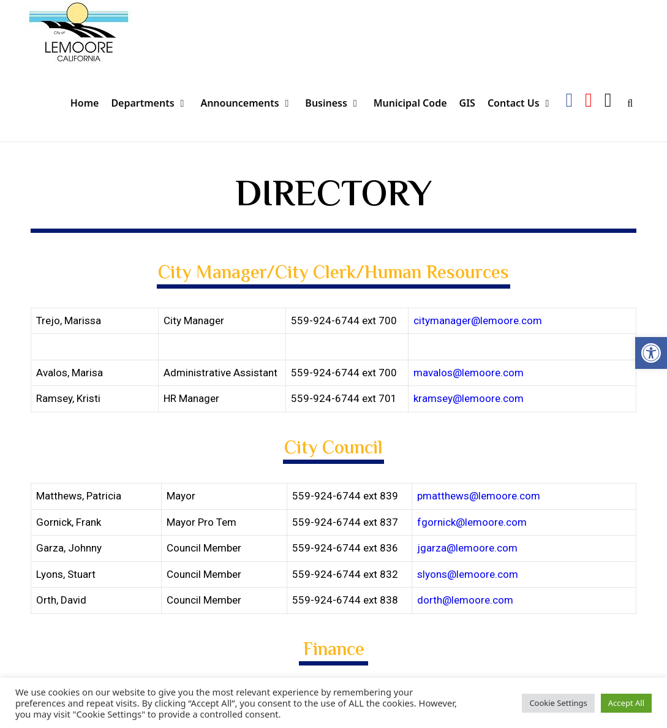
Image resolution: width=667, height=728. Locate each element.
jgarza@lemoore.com (467, 548)
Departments (152, 103)
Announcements (249, 103)
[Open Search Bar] (630, 103)
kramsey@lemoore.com (468, 398)
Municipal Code (410, 103)
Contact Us (523, 103)
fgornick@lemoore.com (472, 522)
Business (336, 103)
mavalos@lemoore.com (468, 372)
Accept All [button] (626, 702)
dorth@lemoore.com (465, 600)
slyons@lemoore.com (467, 574)
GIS (467, 103)
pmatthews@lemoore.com (478, 496)
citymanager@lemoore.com (477, 320)
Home (84, 103)
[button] (651, 353)
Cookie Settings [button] (558, 702)
